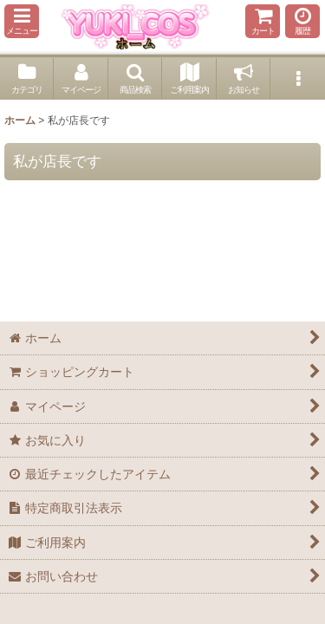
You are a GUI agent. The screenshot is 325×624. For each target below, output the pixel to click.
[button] (21, 21)
